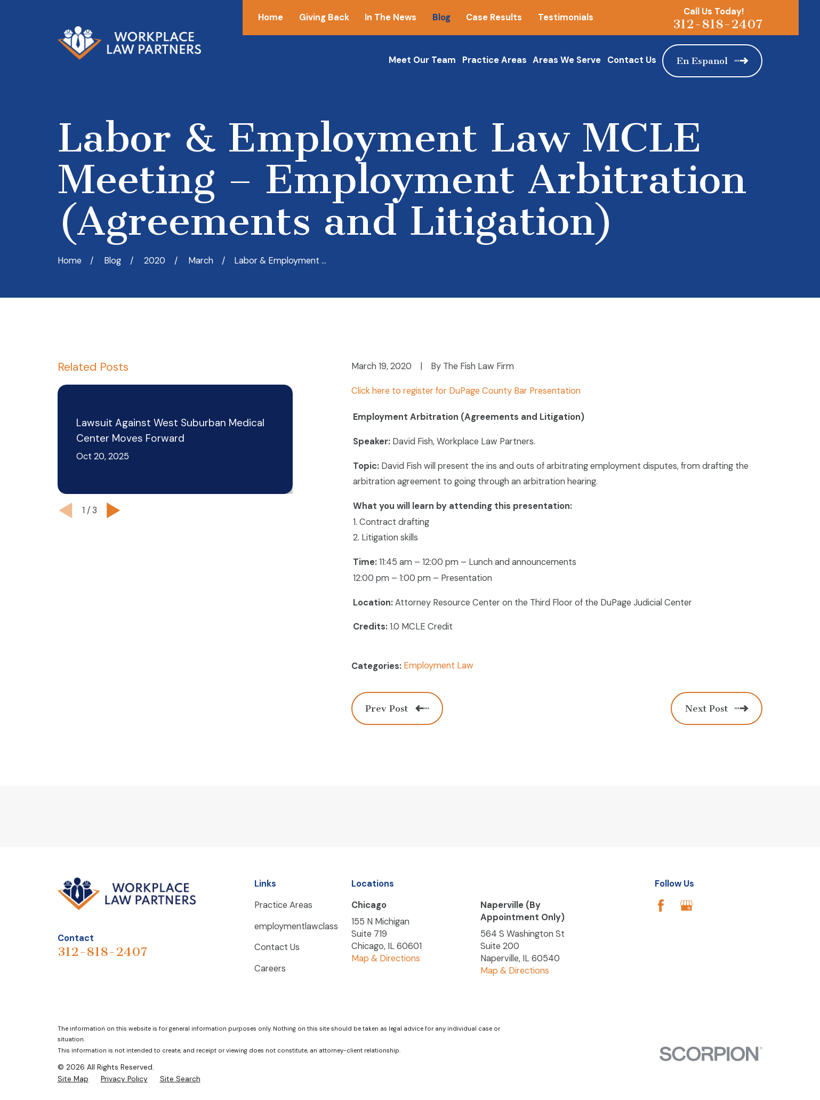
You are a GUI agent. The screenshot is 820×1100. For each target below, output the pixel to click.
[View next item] (113, 510)
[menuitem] (73, 1079)
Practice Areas (283, 905)
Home (270, 17)
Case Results (494, 17)
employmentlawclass (296, 926)
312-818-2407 (717, 24)
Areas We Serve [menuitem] (567, 60)
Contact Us (277, 947)
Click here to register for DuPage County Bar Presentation (466, 390)
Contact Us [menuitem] (631, 60)
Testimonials (565, 17)
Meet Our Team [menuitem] (422, 60)
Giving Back (324, 17)
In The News (390, 17)
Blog (441, 17)
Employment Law (438, 665)
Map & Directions (385, 958)
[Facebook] (661, 905)
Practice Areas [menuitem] (494, 60)
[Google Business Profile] (686, 905)
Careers (270, 968)
